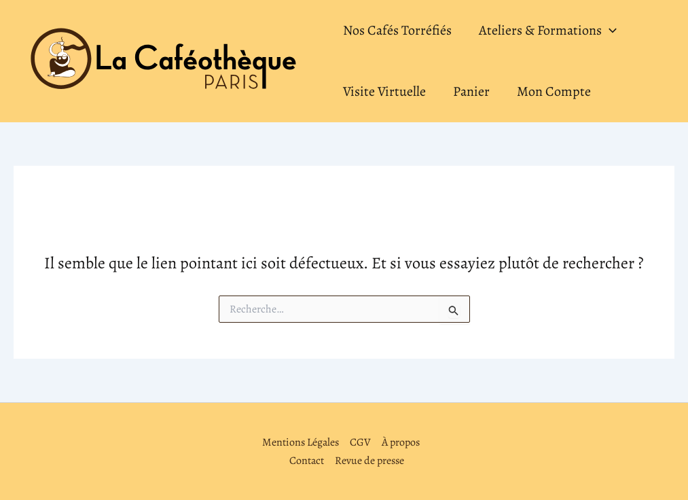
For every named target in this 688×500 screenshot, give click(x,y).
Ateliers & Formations (548, 30)
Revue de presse (369, 460)
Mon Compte (554, 91)
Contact (306, 460)
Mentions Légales (300, 442)
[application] (609, 30)
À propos (401, 442)
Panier (471, 91)
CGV (360, 442)
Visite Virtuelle (384, 91)
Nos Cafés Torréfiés (397, 30)
